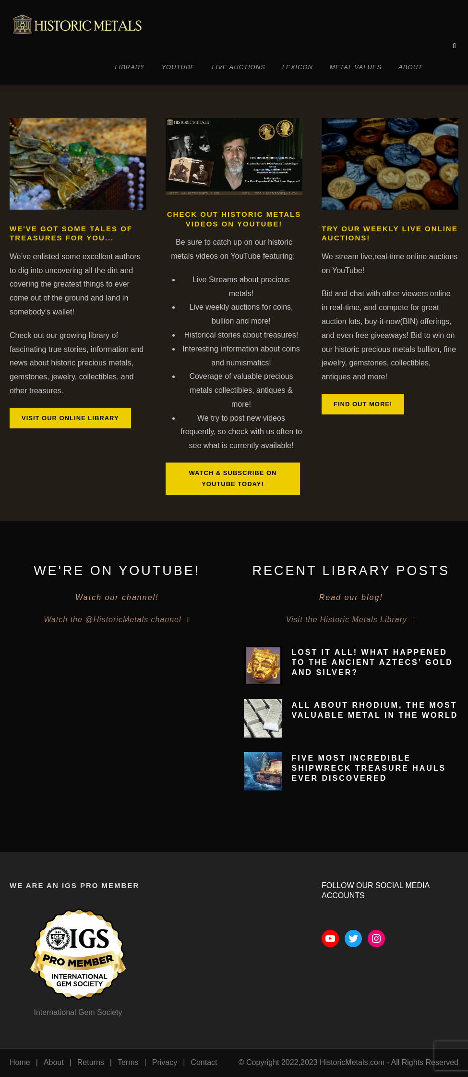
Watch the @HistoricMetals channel (112, 619)
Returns (90, 1062)
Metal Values (356, 67)
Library (129, 67)
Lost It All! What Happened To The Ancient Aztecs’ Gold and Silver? (372, 662)
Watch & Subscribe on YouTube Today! (232, 478)
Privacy (164, 1062)
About (410, 67)
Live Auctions (238, 67)
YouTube (178, 67)
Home (20, 1062)
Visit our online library (70, 418)
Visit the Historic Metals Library (346, 619)
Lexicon (297, 67)
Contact (204, 1062)
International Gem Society (78, 1012)
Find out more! (363, 404)
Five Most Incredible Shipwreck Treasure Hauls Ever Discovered (369, 768)
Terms (128, 1062)
